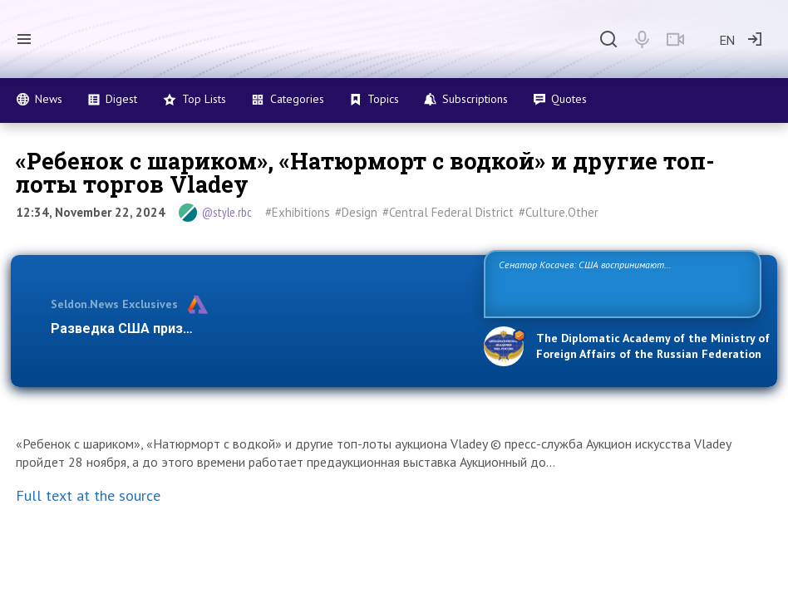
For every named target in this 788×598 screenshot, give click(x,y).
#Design (356, 212)
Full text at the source (88, 495)
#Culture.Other (558, 212)
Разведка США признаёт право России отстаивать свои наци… (256, 328)
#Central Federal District (448, 212)
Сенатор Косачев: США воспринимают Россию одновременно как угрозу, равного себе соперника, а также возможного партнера (608, 282)
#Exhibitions (297, 212)
